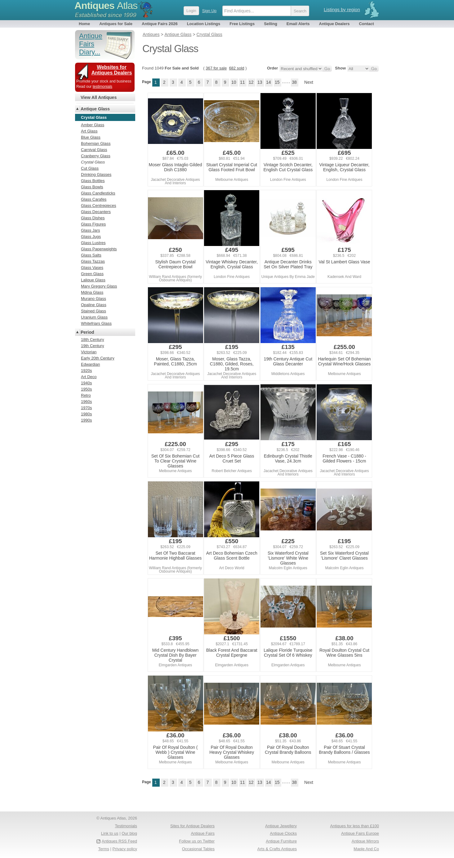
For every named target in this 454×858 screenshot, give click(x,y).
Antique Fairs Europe (360, 833)
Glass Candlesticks (98, 193)
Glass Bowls (92, 187)
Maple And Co (366, 849)
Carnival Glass (94, 149)
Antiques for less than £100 (354, 826)
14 (268, 82)
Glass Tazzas (93, 261)
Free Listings (242, 23)
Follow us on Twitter (197, 841)
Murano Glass (93, 298)
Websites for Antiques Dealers (111, 70)
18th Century (92, 339)
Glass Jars (90, 230)
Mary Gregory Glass (99, 286)
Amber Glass (92, 125)
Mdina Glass (92, 292)
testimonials (102, 86)
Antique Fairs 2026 (160, 23)
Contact (366, 23)
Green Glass (92, 273)
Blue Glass (90, 137)
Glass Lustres (93, 242)
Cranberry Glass (95, 156)
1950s (86, 389)
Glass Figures (93, 224)
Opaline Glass (93, 304)
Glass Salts (91, 255)
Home (84, 23)
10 (233, 82)
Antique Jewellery (281, 826)
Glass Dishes (93, 218)
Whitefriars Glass (96, 323)
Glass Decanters (96, 211)
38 (294, 82)
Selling (270, 23)
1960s (86, 401)
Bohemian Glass (95, 143)
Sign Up (209, 10)
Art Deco (89, 376)
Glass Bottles (93, 180)
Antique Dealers (334, 23)
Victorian (88, 352)
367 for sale (216, 68)
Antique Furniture (281, 841)
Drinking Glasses (96, 174)
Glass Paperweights (99, 249)
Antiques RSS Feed (119, 841)
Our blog (129, 833)
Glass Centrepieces (98, 205)
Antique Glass (95, 108)
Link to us (109, 833)
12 (251, 82)
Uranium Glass (94, 317)
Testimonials (126, 826)
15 (277, 82)
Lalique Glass (93, 280)
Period (87, 332)
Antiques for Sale (115, 23)
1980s (86, 414)
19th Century (92, 345)
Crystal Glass (93, 162)
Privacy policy (125, 849)
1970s (86, 407)
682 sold (236, 68)
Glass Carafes (93, 199)
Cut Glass (90, 168)
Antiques (105, 5)
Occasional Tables (198, 849)
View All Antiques (99, 97)
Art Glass (89, 131)
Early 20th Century (97, 358)
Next (308, 82)
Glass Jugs (91, 236)
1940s (86, 383)
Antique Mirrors (365, 841)
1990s (86, 420)
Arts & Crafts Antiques (277, 849)
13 (259, 82)
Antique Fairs (203, 833)
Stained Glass (93, 311)
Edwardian (90, 364)
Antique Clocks (283, 833)
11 (242, 82)
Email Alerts (298, 23)
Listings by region (342, 9)
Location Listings (203, 23)
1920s (86, 370)
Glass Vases (92, 267)
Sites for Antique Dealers (192, 826)
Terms (103, 849)
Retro (86, 395)
